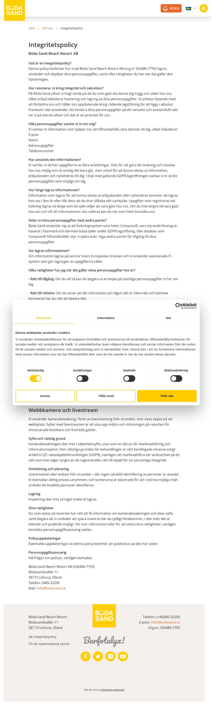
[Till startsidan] (14, 10)
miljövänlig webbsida (114, 689)
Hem (33, 28)
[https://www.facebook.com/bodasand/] (87, 656)
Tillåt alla (167, 396)
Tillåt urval (106, 396)
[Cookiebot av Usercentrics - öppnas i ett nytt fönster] (178, 306)
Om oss (49, 28)
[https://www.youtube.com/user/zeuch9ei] (125, 656)
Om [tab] (168, 318)
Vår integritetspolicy (44, 637)
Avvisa (45, 396)
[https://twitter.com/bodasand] (100, 656)
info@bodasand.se (53, 588)
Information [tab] (106, 318)
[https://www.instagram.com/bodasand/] (112, 656)
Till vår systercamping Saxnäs (51, 644)
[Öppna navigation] (204, 8)
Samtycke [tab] (43, 318)
